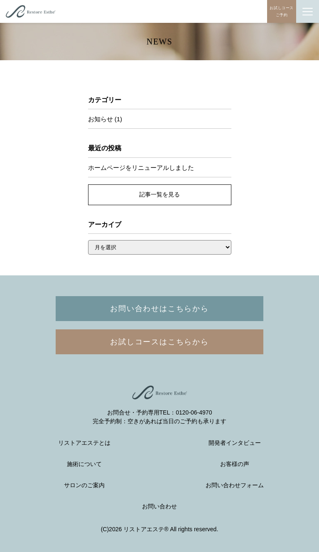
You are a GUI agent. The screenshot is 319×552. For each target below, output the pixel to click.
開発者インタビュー (235, 443)
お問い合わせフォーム (235, 485)
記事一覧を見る (159, 194)
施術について (84, 464)
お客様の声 (234, 464)
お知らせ (100, 119)
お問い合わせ (159, 506)
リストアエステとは (84, 443)
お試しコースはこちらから (159, 342)
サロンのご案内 (84, 485)
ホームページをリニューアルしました (141, 167)
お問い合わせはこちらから (159, 308)
